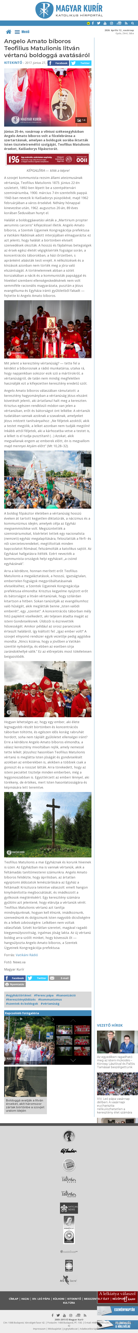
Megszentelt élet (96, 1298)
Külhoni (58, 1298)
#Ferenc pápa (44, 995)
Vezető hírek (110, 1025)
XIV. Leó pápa (41, 1298)
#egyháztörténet (18, 995)
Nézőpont (119, 1298)
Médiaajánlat (54, 1328)
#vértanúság (50, 1004)
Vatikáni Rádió (27, 955)
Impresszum (39, 1328)
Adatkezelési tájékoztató (92, 1328)
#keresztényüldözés (21, 999)
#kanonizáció (66, 995)
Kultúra (69, 1302)
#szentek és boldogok (22, 1004)
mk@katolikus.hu (100, 1322)
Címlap (13, 1298)
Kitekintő (13, 62)
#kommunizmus (50, 999)
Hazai (25, 1298)
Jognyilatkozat (70, 1328)
